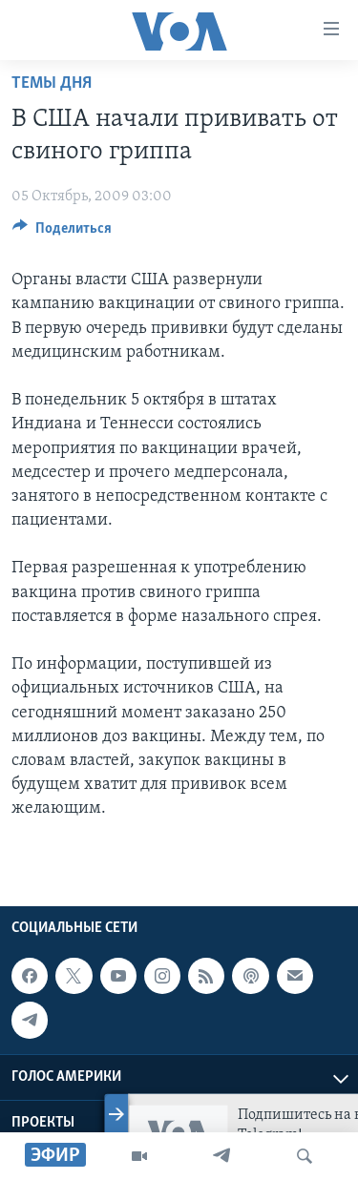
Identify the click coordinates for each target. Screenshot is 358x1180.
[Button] (62, 233)
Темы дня (51, 83)
